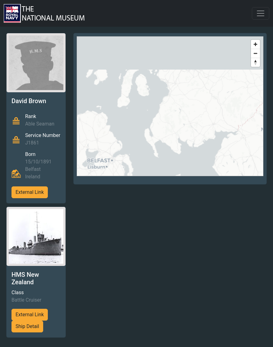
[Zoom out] (255, 53)
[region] (170, 106)
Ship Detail (27, 326)
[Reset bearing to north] (255, 62)
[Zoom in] (255, 44)
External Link (30, 192)
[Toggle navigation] (260, 13)
